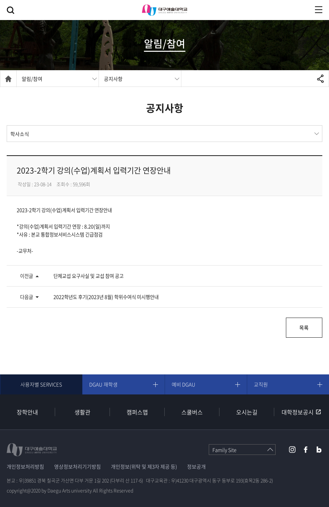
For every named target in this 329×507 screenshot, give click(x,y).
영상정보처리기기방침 (77, 466)
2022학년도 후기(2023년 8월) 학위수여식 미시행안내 (106, 297)
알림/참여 (32, 78)
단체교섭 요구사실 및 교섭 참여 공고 (88, 276)
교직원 (261, 384)
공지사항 (113, 78)
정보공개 (196, 466)
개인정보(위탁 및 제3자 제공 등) (144, 466)
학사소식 (19, 134)
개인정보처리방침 (25, 466)
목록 (304, 327)
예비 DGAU (183, 384)
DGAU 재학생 (103, 384)
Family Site (224, 450)
